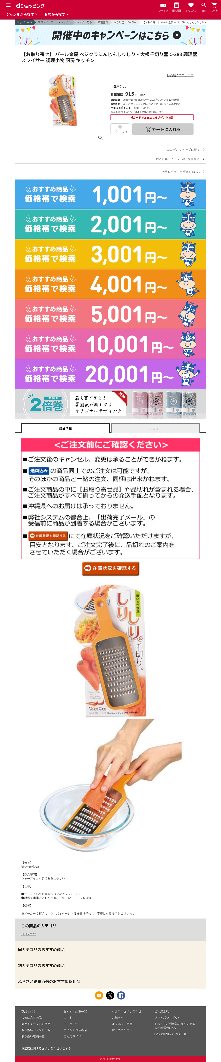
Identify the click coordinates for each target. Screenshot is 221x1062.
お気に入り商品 (31, 1017)
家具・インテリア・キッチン (54, 22)
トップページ (24, 22)
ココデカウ (28, 934)
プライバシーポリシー (169, 1017)
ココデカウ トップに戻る (183, 149)
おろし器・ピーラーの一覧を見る (178, 158)
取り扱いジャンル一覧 (35, 1030)
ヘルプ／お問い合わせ (126, 1011)
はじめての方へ (122, 1030)
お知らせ (118, 1017)
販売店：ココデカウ (180, 75)
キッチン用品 (84, 22)
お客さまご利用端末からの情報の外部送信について (174, 1026)
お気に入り (120, 132)
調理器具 (103, 22)
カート (68, 1017)
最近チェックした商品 (35, 1024)
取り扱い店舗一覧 (33, 1036)
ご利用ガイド (72, 1036)
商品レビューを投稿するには (181, 171)
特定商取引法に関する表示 (171, 1034)
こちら (66, 1048)
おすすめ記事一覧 (75, 1011)
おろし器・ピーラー (125, 22)
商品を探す (28, 1011)
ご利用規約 (161, 1011)
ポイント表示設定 (75, 1030)
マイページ (71, 1024)
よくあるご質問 (122, 1024)
